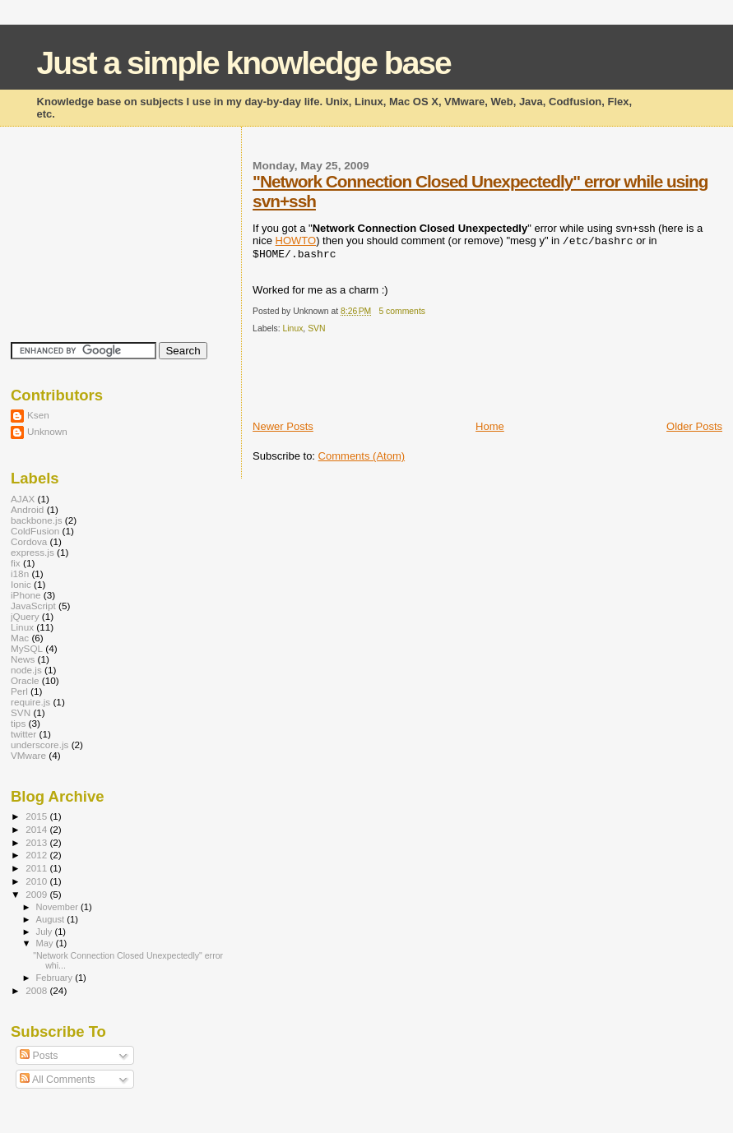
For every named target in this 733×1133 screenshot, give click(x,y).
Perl (19, 691)
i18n (20, 573)
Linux (293, 328)
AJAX (23, 498)
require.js (30, 701)
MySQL (27, 648)
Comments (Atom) (361, 456)
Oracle (25, 680)
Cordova (29, 541)
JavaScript (33, 605)
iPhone (26, 595)
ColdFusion (35, 530)
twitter (23, 733)
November (58, 907)
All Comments (57, 1079)
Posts (39, 1055)
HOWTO (296, 240)
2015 (37, 816)
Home (490, 426)
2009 (37, 894)
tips (18, 723)
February (56, 978)
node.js (26, 669)
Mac (20, 637)
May (46, 943)
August (51, 919)
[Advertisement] (445, 382)
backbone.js (37, 520)
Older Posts (694, 426)
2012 (37, 854)
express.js (32, 552)
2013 (37, 842)
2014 (37, 829)
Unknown (47, 431)
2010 (37, 881)
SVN (316, 328)
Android (27, 509)
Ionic (21, 584)
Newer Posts (283, 426)
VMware (28, 755)
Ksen (38, 414)
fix (16, 562)
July (45, 931)
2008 (37, 990)
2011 (37, 867)
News (23, 659)
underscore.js (39, 744)
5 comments (401, 311)
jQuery (25, 616)
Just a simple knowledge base (244, 63)
